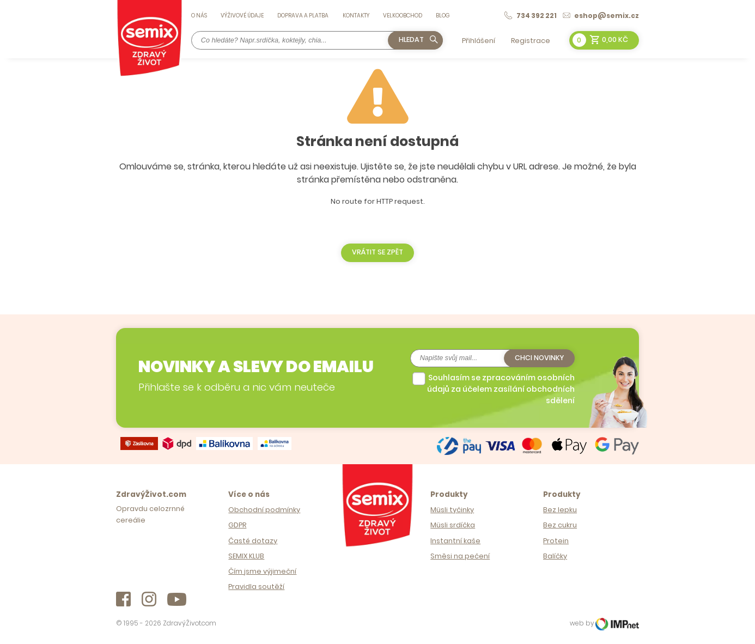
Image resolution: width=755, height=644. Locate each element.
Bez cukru (560, 525)
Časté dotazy (252, 540)
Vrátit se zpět (377, 252)
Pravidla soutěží (256, 586)
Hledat (418, 39)
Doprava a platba (302, 15)
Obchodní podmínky (264, 509)
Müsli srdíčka (452, 525)
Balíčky (555, 556)
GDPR (237, 525)
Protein (556, 540)
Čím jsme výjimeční (262, 571)
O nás (199, 15)
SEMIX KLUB (246, 556)
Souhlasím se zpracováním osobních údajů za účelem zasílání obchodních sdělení (501, 389)
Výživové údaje (242, 15)
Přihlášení (478, 40)
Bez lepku (560, 509)
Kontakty (356, 15)
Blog (443, 15)
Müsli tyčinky (452, 509)
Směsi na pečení (460, 556)
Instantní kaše (455, 540)
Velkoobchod (402, 15)
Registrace (530, 40)
